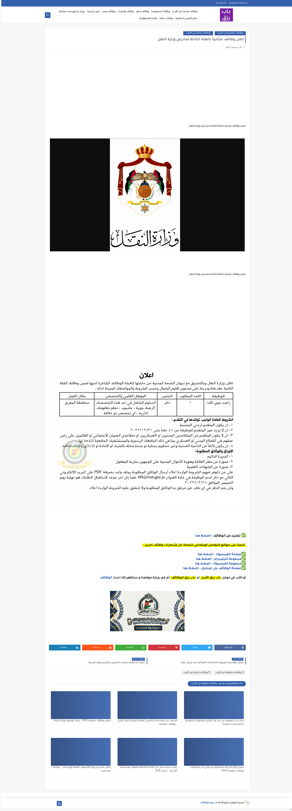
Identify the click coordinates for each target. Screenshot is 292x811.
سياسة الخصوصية (236, 3)
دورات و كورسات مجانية (71, 11)
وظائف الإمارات (124, 11)
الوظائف (104, 578)
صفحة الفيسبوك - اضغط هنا (218, 554)
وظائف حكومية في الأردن (229, 33)
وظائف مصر (107, 11)
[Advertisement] (146, 83)
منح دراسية (92, 11)
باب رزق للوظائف (207, 803)
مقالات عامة (165, 18)
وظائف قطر (141, 11)
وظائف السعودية (159, 11)
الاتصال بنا (220, 3)
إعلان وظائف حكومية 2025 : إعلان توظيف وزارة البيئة (80, 720)
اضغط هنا (202, 536)
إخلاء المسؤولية (147, 18)
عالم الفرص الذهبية (185, 18)
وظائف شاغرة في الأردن (183, 11)
